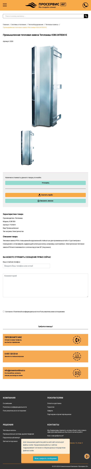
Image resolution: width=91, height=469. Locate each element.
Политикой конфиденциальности (26, 312)
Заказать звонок (45, 201)
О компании (7, 403)
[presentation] (21, 303)
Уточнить (45, 183)
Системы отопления (18, 24)
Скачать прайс (45, 195)
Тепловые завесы (51, 24)
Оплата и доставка (54, 403)
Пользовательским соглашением (52, 312)
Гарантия (50, 407)
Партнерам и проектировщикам (59, 414)
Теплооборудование (35, 24)
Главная (6, 24)
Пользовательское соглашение (14, 411)
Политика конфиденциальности (15, 407)
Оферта (50, 411)
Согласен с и (35, 312)
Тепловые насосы (9, 430)
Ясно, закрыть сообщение (46, 458)
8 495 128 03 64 (11, 354)
